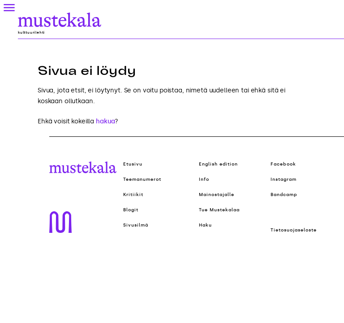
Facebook (283, 164)
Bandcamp (284, 194)
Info (204, 179)
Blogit (130, 210)
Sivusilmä (135, 225)
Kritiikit (133, 194)
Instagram (284, 179)
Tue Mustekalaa (219, 210)
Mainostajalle (216, 194)
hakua (105, 121)
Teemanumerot (142, 179)
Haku (205, 225)
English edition (218, 164)
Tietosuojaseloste (294, 230)
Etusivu (132, 164)
